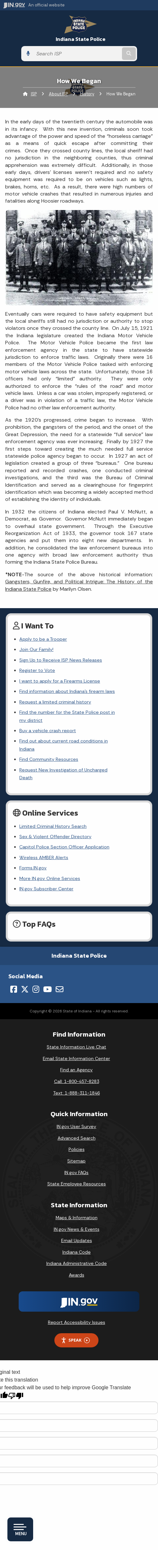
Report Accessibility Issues (76, 1298)
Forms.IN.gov (33, 844)
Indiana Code (76, 1228)
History (87, 94)
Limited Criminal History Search (53, 802)
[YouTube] (47, 966)
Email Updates (76, 1217)
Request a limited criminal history (55, 702)
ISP (34, 94)
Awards (76, 1251)
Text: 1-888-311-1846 (76, 1069)
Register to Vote (37, 670)
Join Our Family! (36, 649)
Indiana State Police (81, 39)
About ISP (58, 94)
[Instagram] (36, 966)
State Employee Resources (76, 1160)
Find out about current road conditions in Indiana (71, 733)
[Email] (59, 966)
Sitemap (76, 1137)
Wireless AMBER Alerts (43, 834)
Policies (77, 1126)
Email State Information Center (76, 1035)
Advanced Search (77, 1114)
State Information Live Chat (76, 1023)
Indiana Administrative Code (76, 1240)
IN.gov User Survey (76, 1103)
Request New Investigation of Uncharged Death (70, 754)
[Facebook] (13, 966)
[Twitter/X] (25, 966)
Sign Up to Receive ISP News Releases (60, 660)
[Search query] (77, 53)
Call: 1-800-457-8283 (76, 1058)
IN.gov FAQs (76, 1149)
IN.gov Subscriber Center (46, 865)
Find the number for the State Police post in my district (79, 712)
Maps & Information (77, 1194)
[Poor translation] (15, 1372)
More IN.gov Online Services (49, 854)
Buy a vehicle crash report (47, 723)
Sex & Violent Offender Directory (55, 813)
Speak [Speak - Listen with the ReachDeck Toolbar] (75, 1317)
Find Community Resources (48, 743)
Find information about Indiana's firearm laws (67, 691)
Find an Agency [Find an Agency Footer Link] (76, 1046)
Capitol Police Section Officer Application (64, 823)
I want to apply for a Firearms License (59, 681)
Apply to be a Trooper (43, 639)
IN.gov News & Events (76, 1205)
